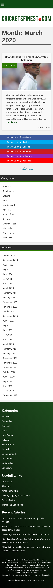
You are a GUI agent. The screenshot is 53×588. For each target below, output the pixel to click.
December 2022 (10, 358)
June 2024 (7, 274)
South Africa (8, 214)
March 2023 (8, 344)
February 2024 (9, 293)
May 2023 (7, 335)
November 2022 (10, 363)
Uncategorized (9, 224)
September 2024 (10, 260)
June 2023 (7, 330)
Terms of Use (32, 575)
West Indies (9, 65)
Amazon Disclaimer (11, 491)
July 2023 (7, 325)
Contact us (7, 481)
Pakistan (7, 210)
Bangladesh (8, 191)
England (6, 196)
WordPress (21, 580)
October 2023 (9, 311)
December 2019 (10, 395)
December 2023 (10, 302)
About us (6, 486)
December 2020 (10, 367)
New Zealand (9, 205)
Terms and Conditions (12, 505)
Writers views (9, 233)
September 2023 (10, 316)
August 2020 (9, 377)
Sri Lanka (7, 219)
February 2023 (9, 349)
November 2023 (10, 307)
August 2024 (9, 265)
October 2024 (9, 255)
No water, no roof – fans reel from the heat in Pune (25, 534)
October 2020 (9, 372)
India (5, 200)
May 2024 (7, 279)
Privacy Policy (8, 500)
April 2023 (7, 339)
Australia (7, 186)
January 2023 (9, 353)
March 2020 (8, 391)
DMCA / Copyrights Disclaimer (16, 495)
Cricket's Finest (26, 169)
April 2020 (7, 386)
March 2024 (8, 288)
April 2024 (7, 283)
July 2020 (7, 381)
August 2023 (9, 321)
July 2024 (7, 269)
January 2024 (9, 297)
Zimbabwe (7, 238)
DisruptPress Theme (37, 580)
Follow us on (19, 137)
